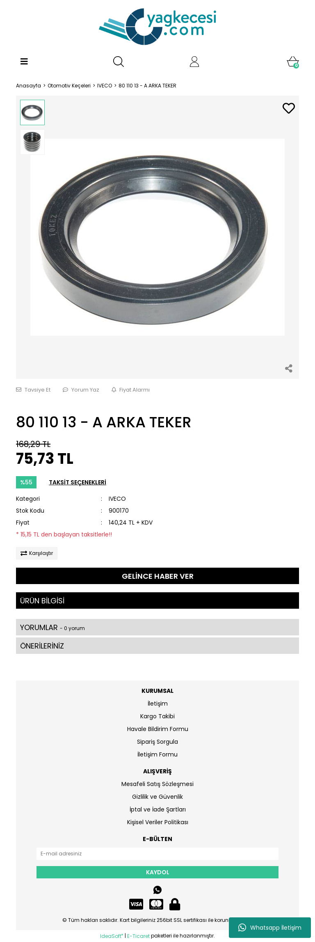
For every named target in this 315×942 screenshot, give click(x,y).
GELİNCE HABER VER (158, 576)
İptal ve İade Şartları (158, 809)
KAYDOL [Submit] (157, 872)
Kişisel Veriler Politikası (157, 822)
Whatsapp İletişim (269, 927)
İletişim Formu (157, 754)
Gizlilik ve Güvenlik (157, 797)
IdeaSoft (111, 936)
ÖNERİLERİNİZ (42, 646)
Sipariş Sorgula (157, 742)
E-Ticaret (138, 936)
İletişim (158, 703)
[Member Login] (194, 61)
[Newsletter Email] (157, 854)
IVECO (117, 499)
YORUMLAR (52, 627)
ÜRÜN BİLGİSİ (42, 601)
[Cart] (293, 61)
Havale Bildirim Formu (157, 729)
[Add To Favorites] (289, 109)
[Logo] (157, 26)
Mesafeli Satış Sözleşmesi (157, 784)
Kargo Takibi (157, 716)
